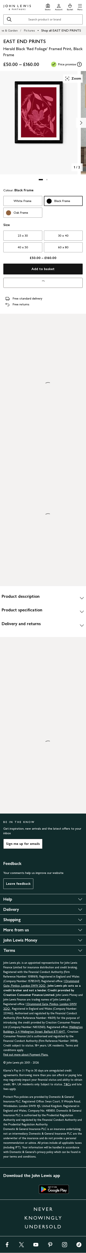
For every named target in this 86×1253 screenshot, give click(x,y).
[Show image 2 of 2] (81, 123)
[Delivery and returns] (43, 625)
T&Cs (67, 1084)
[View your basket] (70, 6)
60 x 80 (63, 247)
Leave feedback (18, 884)
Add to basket (43, 269)
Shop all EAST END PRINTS (61, 30)
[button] (79, 6)
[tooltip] (79, 64)
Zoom (73, 78)
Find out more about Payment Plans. (25, 1054)
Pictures (29, 30)
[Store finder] (48, 6)
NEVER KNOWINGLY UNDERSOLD (43, 1218)
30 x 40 (63, 235)
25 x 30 (23, 235)
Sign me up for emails (23, 844)
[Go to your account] (59, 6)
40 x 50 (22, 247)
